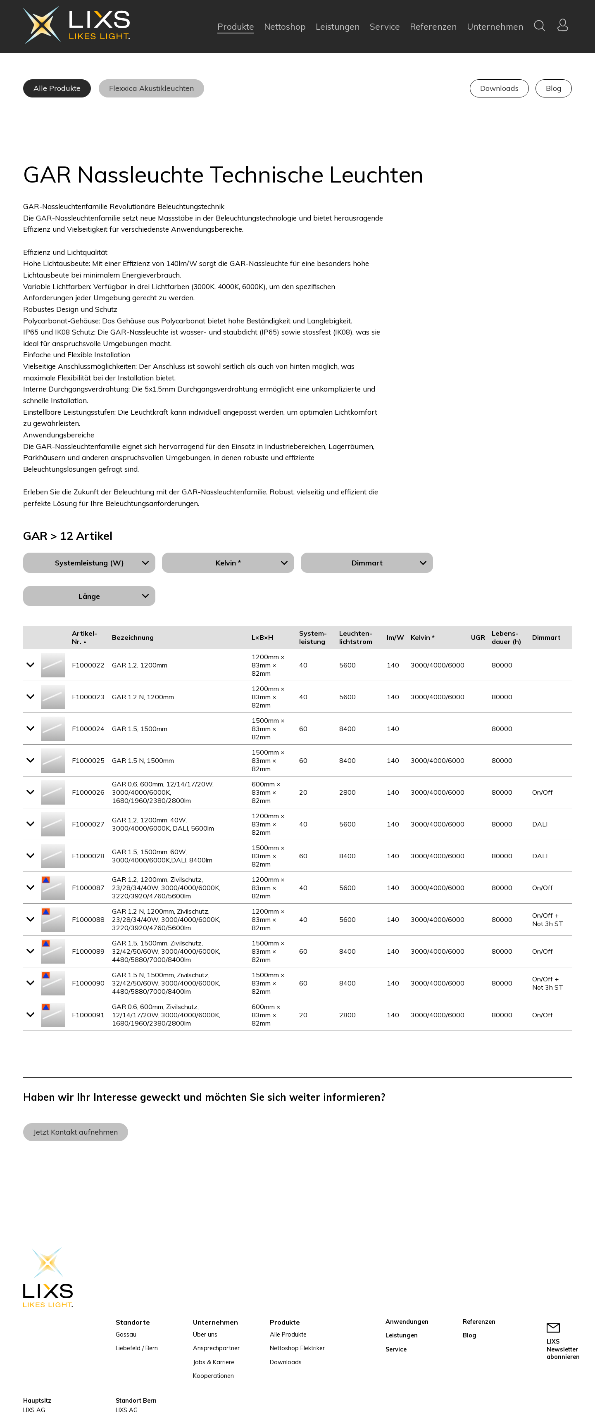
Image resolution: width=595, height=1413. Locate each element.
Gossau (126, 1334)
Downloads (499, 88)
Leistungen (338, 26)
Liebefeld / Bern (137, 1348)
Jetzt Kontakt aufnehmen (75, 1131)
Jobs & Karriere (213, 1362)
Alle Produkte (57, 88)
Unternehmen (495, 26)
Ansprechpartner (216, 1348)
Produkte (235, 26)
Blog (554, 88)
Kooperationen (213, 1376)
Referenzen (433, 26)
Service (385, 26)
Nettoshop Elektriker (297, 1348)
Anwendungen (407, 1321)
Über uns (205, 1334)
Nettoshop (285, 26)
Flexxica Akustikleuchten (151, 88)
